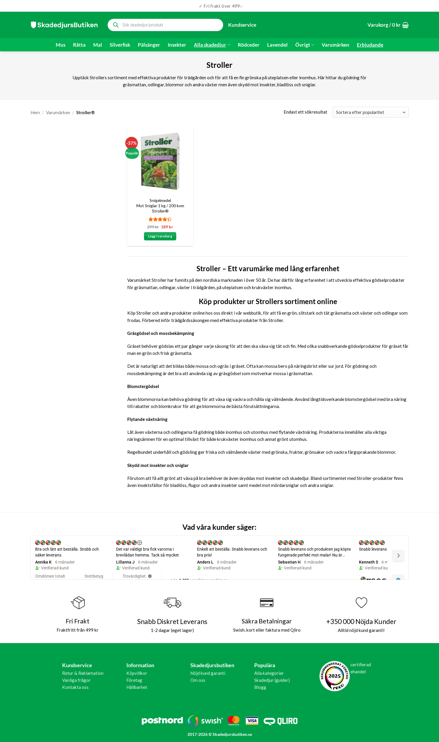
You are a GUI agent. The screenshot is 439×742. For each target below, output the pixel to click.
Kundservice (242, 25)
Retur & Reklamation (83, 673)
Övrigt (304, 45)
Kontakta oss (75, 687)
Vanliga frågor (76, 680)
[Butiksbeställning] (371, 112)
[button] (388, 25)
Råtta (79, 45)
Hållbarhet (136, 687)
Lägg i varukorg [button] (160, 236)
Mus (60, 45)
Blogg (260, 687)
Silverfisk (120, 45)
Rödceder (249, 45)
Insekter (177, 45)
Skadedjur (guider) (272, 680)
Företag (134, 680)
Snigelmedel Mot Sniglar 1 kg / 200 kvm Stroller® (160, 205)
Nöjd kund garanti (207, 673)
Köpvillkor (136, 673)
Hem (35, 112)
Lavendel (277, 45)
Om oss (197, 680)
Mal (97, 45)
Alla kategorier (269, 673)
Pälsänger (149, 45)
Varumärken (335, 45)
